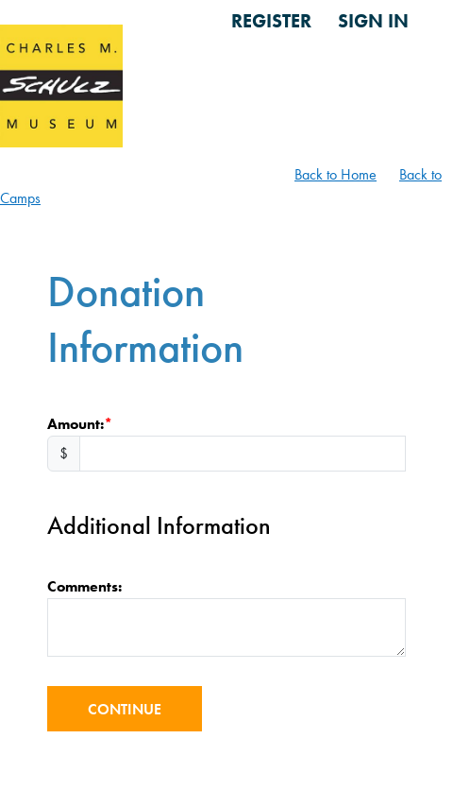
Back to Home (335, 174)
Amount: (75, 424)
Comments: (84, 586)
